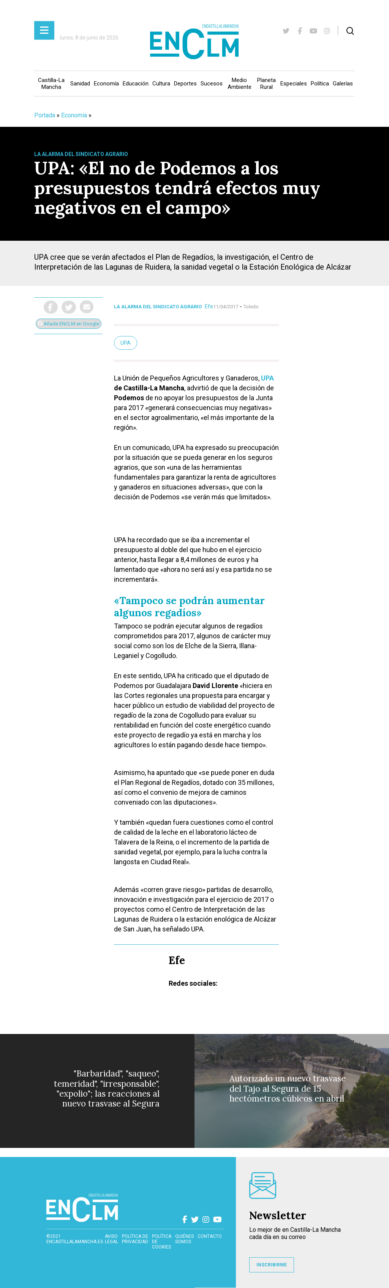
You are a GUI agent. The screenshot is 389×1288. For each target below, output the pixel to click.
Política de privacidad (135, 1239)
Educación (136, 83)
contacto (210, 1236)
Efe (209, 306)
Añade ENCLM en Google (68, 324)
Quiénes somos (184, 1239)
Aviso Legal (111, 1239)
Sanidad (80, 83)
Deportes (185, 83)
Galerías (343, 83)
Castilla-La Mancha (51, 83)
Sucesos (212, 83)
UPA (267, 378)
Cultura (161, 83)
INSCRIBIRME (271, 1264)
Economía (106, 83)
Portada (44, 115)
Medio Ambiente (239, 83)
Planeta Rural (266, 83)
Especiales (293, 83)
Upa (125, 343)
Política (320, 83)
